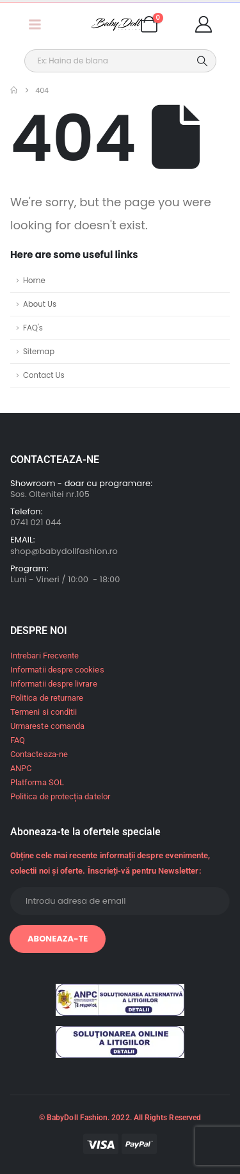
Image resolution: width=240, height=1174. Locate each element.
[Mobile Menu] (34, 24)
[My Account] (204, 24)
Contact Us (44, 375)
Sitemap (38, 351)
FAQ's (33, 328)
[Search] (202, 61)
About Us (39, 304)
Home (34, 280)
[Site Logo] (117, 24)
